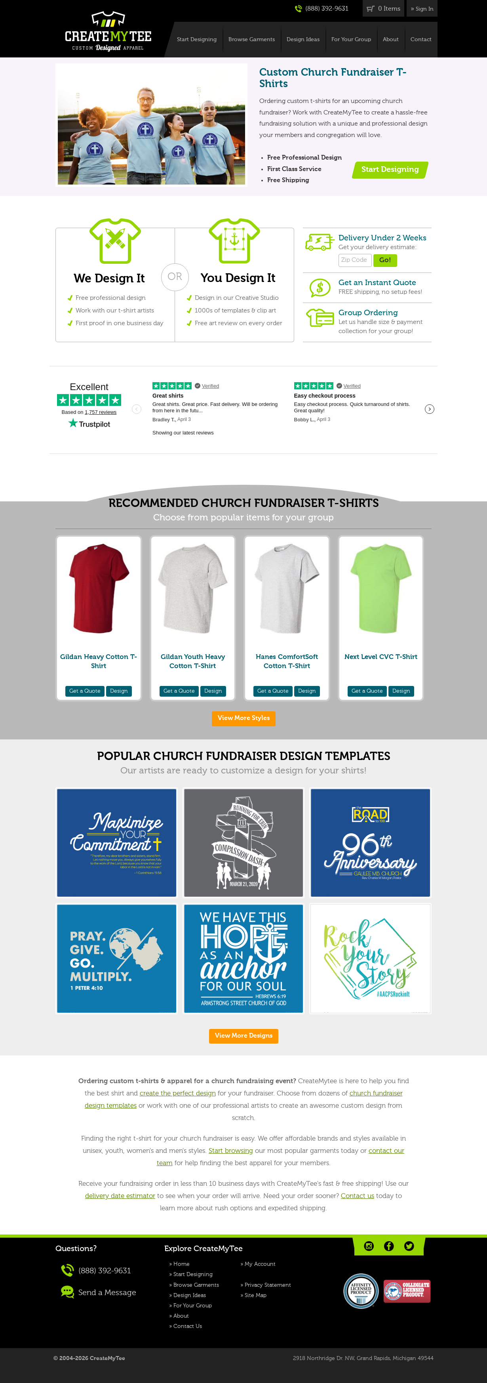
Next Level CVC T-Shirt (380, 657)
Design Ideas (303, 39)
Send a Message (98, 1292)
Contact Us (187, 1326)
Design (119, 691)
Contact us (357, 1196)
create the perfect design (178, 1093)
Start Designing (197, 39)
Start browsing (231, 1151)
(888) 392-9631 (321, 8)
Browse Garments (251, 39)
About (391, 39)
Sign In (425, 9)
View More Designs (243, 1036)
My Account (260, 1264)
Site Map (255, 1295)
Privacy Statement (268, 1285)
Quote (85, 691)
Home (181, 1264)
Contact (421, 39)
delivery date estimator (120, 1196)
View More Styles (244, 718)
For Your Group (351, 39)
